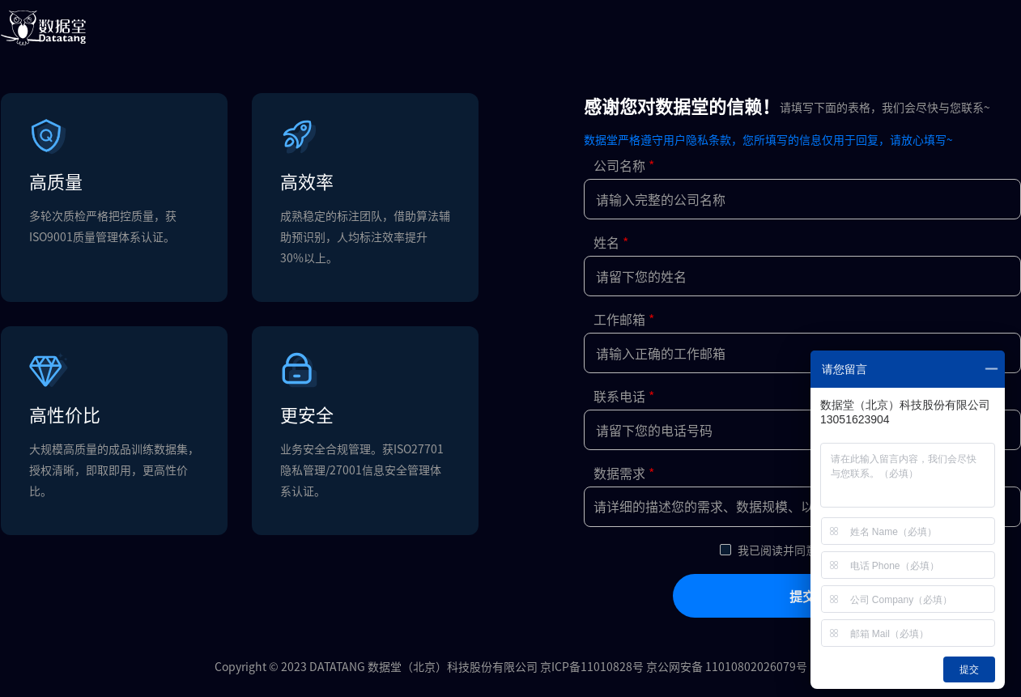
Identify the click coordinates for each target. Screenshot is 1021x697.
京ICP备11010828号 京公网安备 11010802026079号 (673, 666)
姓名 (606, 242)
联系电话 (619, 396)
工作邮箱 (619, 319)
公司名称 (619, 165)
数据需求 (619, 473)
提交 (802, 596)
